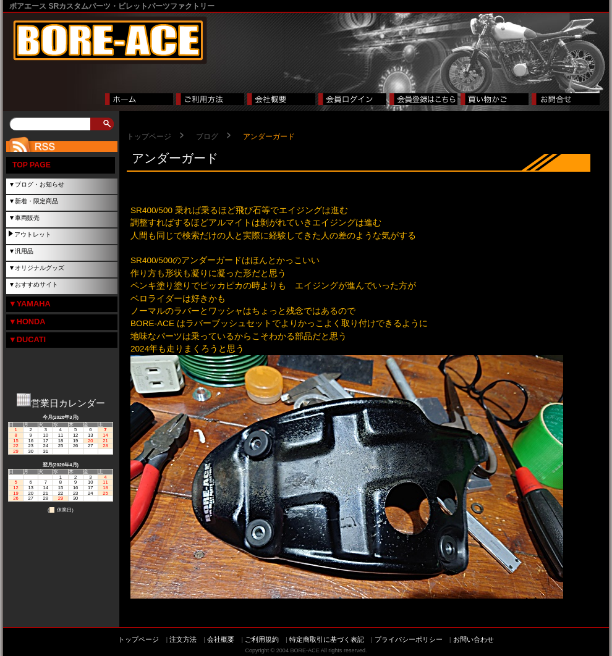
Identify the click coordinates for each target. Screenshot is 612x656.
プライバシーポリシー (409, 639)
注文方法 (183, 639)
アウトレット (32, 234)
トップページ (149, 136)
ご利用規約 (262, 639)
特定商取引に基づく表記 (326, 639)
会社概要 (220, 639)
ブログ (207, 136)
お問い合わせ (473, 639)
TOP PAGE (31, 165)
